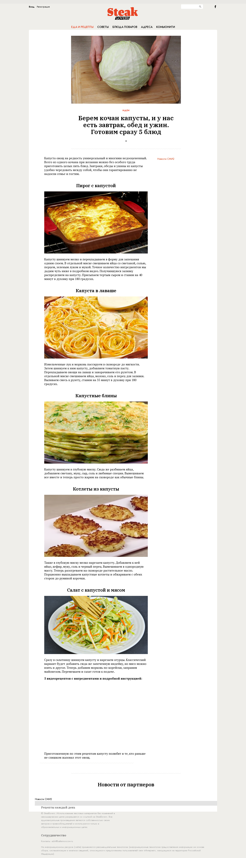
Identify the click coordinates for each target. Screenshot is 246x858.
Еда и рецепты (82, 27)
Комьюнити (165, 27)
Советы (103, 27)
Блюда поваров (124, 27)
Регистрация (43, 6)
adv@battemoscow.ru (62, 841)
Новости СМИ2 (165, 159)
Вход (32, 6)
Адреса (146, 27)
